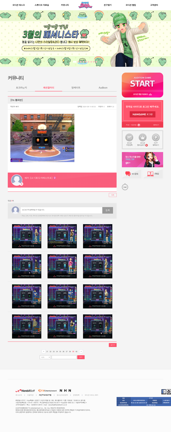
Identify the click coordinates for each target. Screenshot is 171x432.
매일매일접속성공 (28, 246)
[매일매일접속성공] (63, 246)
